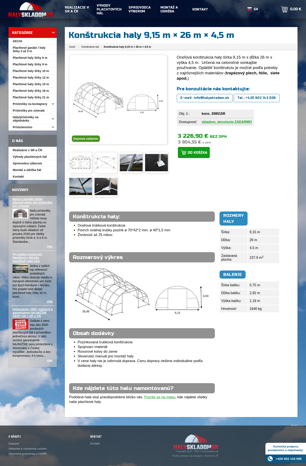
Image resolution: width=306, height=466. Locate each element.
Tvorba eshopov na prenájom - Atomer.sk (195, 455)
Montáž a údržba (169, 9)
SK (256, 9)
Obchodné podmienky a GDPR (27, 453)
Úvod (72, 46)
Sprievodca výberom (140, 9)
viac (50, 246)
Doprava (13, 443)
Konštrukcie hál (90, 46)
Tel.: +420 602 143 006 (256, 98)
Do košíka (197, 153)
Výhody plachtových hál (109, 9)
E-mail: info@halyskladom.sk (204, 98)
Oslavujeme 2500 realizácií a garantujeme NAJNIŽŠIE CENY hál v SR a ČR (32, 313)
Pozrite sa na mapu (159, 397)
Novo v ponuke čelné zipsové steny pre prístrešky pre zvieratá (32, 202)
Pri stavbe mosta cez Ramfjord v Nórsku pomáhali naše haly (27, 258)
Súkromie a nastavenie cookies (27, 448)
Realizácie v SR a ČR (77, 9)
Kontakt (200, 9)
